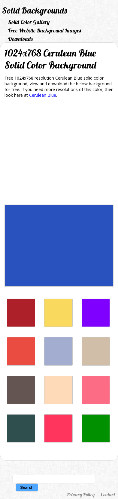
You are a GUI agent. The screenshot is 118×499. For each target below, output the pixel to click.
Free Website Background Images (44, 30)
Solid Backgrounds (34, 10)
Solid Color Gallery (29, 22)
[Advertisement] (59, 152)
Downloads (20, 38)
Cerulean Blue (42, 95)
